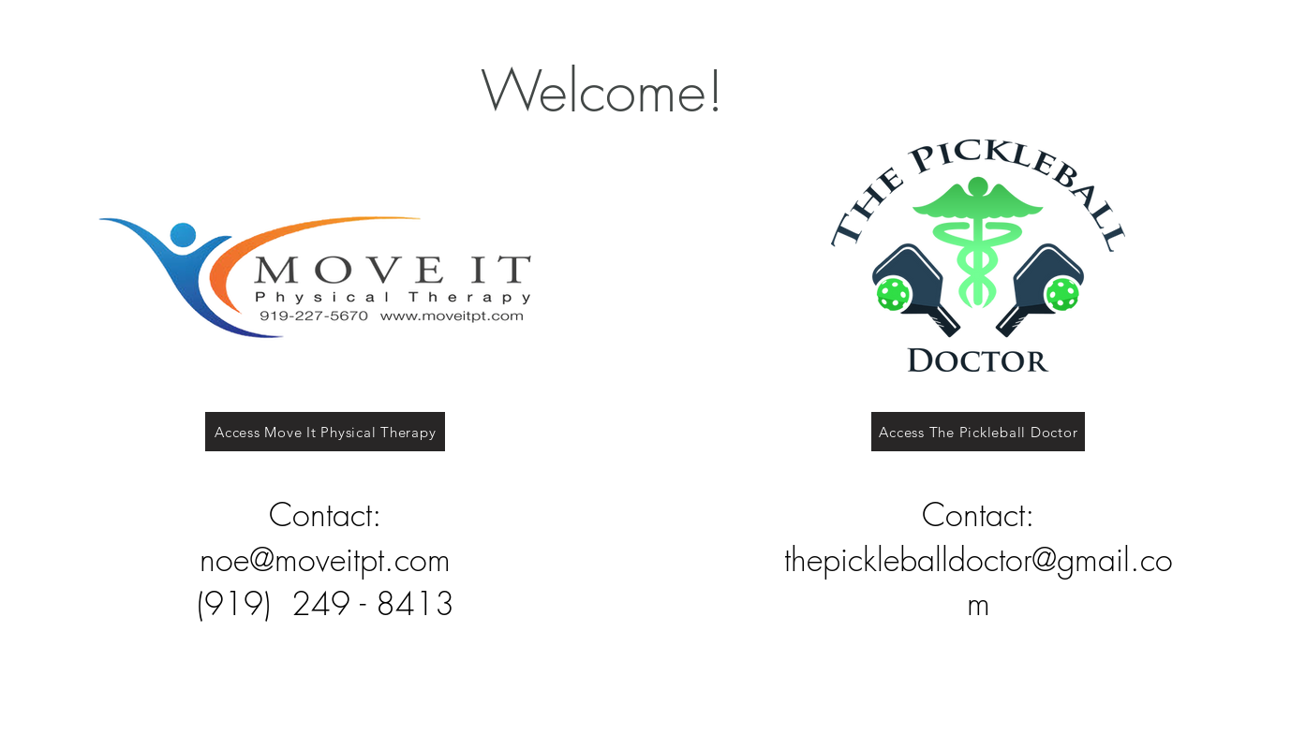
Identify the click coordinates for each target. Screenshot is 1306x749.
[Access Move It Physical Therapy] (325, 431)
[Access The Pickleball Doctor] (978, 431)
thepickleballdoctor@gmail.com (978, 581)
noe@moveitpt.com (325, 558)
